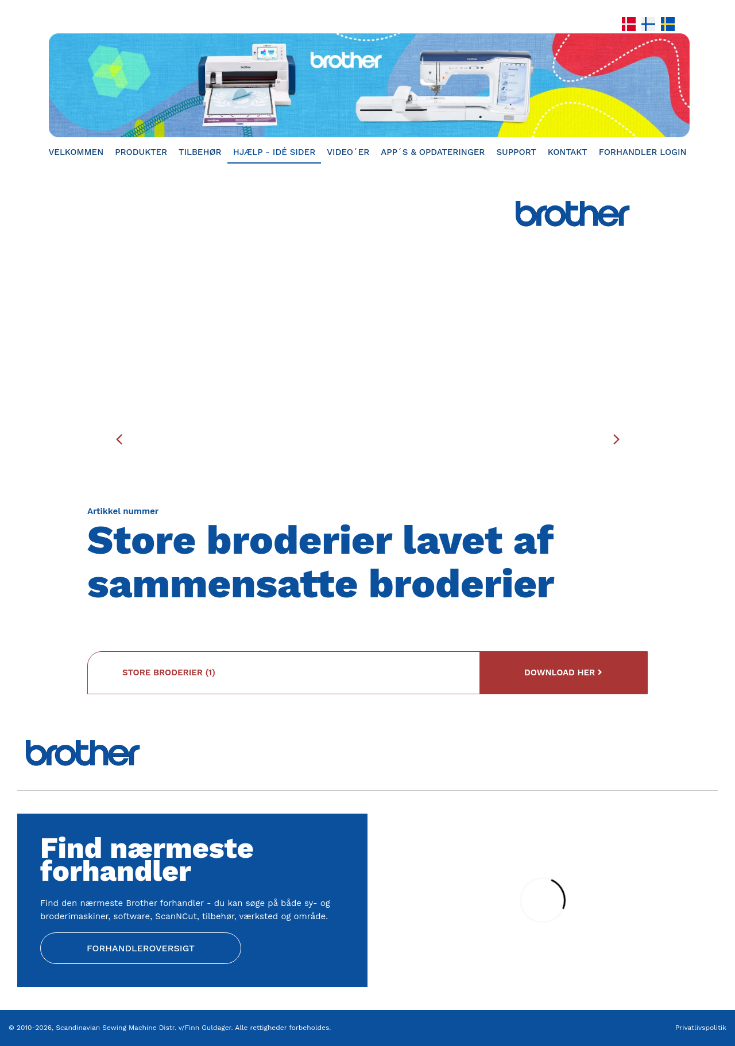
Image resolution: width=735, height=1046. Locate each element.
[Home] (367, 85)
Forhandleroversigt (141, 948)
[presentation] (119, 439)
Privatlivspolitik (700, 1028)
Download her (563, 672)
